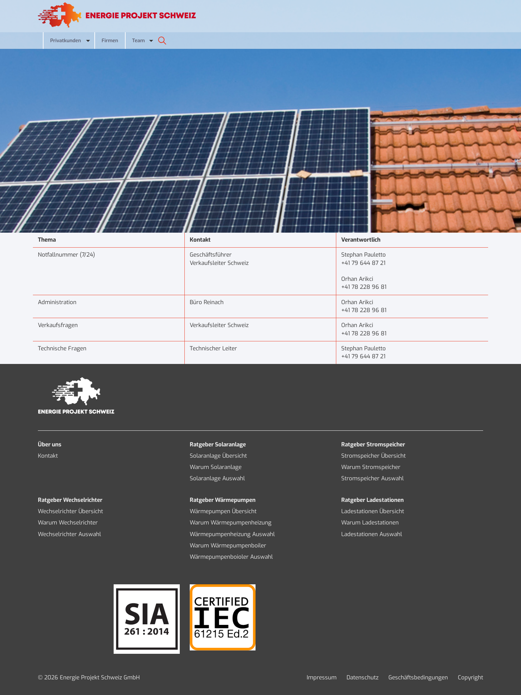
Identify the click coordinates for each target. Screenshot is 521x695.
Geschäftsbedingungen (418, 677)
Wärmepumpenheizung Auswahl (232, 534)
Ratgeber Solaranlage (218, 444)
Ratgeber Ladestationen (372, 500)
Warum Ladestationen (370, 522)
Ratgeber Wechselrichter (70, 500)
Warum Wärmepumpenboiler (228, 545)
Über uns (49, 444)
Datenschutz (362, 677)
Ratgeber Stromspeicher (373, 444)
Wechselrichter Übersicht (70, 511)
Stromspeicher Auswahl (372, 478)
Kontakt (48, 456)
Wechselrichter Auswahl (69, 534)
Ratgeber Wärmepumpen (223, 500)
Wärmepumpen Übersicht (223, 511)
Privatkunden (65, 40)
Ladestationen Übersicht (372, 511)
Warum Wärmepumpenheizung (230, 522)
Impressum (322, 677)
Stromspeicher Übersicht (373, 456)
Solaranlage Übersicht (218, 456)
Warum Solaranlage (216, 467)
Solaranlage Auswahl (217, 478)
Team (138, 40)
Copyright (470, 677)
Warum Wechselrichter (68, 522)
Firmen (110, 40)
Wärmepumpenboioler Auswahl (231, 557)
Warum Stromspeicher (370, 467)
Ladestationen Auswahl (371, 534)
